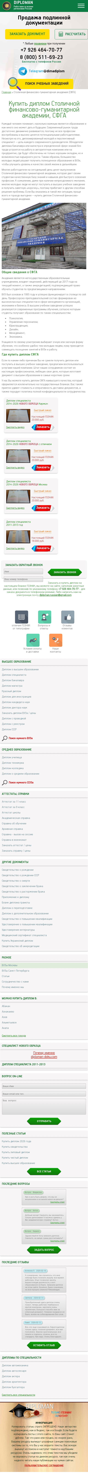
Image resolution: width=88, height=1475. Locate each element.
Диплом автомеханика (15, 1368)
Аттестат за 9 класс (13, 807)
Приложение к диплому (15, 897)
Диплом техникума (13, 763)
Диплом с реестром (13, 724)
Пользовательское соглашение (44, 1468)
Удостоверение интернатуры (18, 930)
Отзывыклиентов (67, 627)
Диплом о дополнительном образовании (25, 913)
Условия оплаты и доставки (32, 650)
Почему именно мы (13, 987)
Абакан (6, 1006)
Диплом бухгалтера (13, 1390)
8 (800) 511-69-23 (41, 57)
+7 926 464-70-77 (41, 50)
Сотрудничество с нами (15, 981)
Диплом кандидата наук (16, 702)
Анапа (5, 1028)
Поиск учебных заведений (47, 84)
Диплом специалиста (14, 675)
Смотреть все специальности (18, 1398)
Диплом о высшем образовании (20, 669)
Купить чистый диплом (15, 1160)
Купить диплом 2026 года (16, 1144)
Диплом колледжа (13, 768)
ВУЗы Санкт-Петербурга (15, 970)
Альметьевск (9, 1022)
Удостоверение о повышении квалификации (27, 924)
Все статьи (44, 1174)
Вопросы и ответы (44, 627)
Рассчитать (75, 34)
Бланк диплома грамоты (16, 902)
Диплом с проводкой (14, 718)
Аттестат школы (11, 812)
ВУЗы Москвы (9, 965)
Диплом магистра (12, 685)
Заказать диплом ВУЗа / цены (19, 713)
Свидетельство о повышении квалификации (27, 919)
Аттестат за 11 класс (14, 801)
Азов (4, 1017)
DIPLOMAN (39, 1410)
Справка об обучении (14, 823)
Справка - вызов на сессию (17, 834)
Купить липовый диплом (16, 1155)
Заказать (43, 427)
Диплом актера (11, 1379)
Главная (6, 92)
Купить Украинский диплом (17, 940)
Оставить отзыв (44, 1348)
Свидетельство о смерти (16, 880)
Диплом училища (12, 757)
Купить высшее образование (18, 1166)
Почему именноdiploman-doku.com (44, 1055)
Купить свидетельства (15, 1150)
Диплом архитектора (14, 1385)
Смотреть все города (14, 1035)
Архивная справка (12, 829)
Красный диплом (11, 691)
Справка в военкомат (14, 840)
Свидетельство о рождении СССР (20, 875)
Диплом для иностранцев (16, 696)
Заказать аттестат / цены (16, 845)
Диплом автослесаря (14, 1374)
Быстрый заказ (42, 410)
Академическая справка (16, 818)
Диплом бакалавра (13, 680)
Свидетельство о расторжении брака (23, 891)
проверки (40, 43)
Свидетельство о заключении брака (22, 886)
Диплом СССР (9, 729)
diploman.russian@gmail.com (55, 595)
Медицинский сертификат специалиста (24, 935)
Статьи (5, 976)
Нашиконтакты (55, 650)
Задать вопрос (44, 1253)
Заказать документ (27, 34)
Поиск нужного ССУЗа (21, 782)
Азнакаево (8, 1011)
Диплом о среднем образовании (20, 773)
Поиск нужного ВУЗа (20, 738)
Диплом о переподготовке (17, 908)
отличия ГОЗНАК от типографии (21, 627)
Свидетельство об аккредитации (20, 946)
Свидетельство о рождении (18, 870)
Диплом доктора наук (14, 707)
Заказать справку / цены (16, 850)
